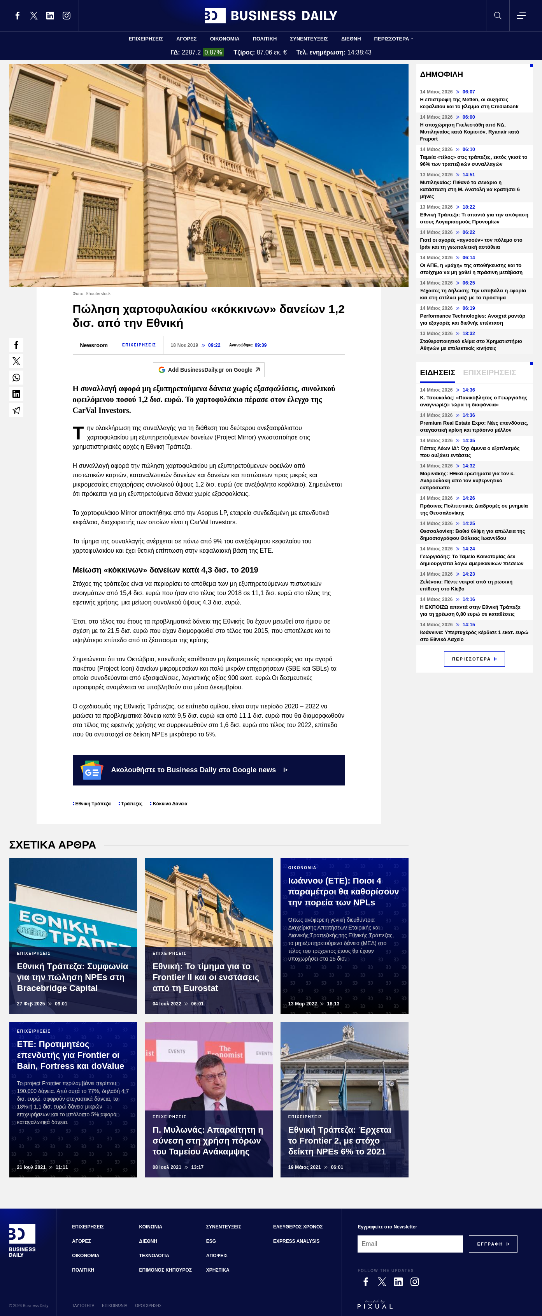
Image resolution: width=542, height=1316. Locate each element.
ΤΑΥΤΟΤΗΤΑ (83, 1306)
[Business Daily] (22, 1256)
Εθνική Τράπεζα (93, 803)
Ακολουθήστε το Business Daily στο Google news (184, 770)
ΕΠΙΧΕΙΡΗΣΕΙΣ (146, 39)
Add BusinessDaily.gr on (216, 370)
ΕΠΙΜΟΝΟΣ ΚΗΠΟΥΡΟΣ (165, 1270)
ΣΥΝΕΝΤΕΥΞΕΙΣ (309, 39)
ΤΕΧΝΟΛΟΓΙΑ (154, 1255)
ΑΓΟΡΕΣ (186, 39)
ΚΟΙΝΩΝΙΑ (151, 1227)
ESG (211, 1241)
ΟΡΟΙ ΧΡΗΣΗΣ (148, 1306)
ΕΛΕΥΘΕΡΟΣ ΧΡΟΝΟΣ (298, 1227)
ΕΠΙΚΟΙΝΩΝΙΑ (114, 1306)
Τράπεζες (131, 803)
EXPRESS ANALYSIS (296, 1241)
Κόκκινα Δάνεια (170, 803)
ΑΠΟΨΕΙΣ (217, 1255)
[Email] (410, 1244)
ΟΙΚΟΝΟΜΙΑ (225, 39)
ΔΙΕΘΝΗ (351, 39)
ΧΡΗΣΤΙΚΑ (218, 1270)
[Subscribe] (490, 1244)
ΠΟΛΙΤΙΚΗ (265, 39)
